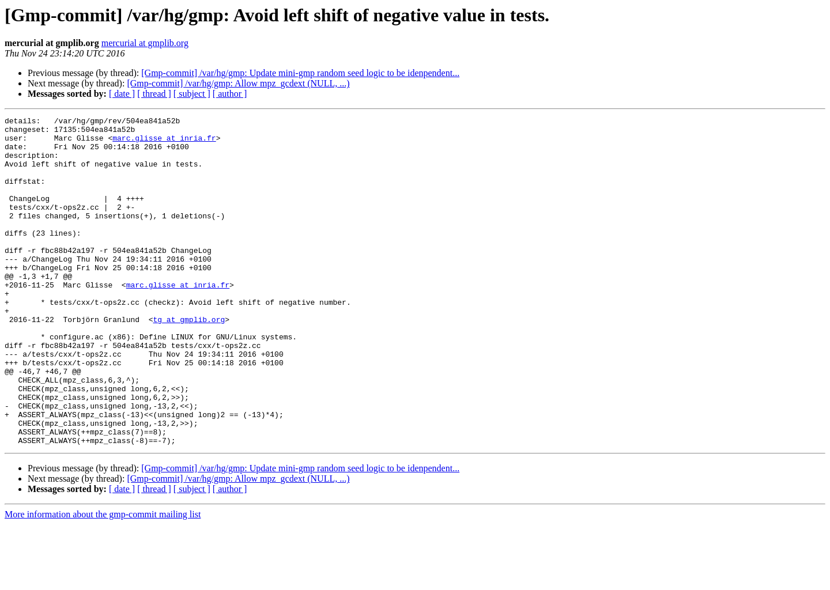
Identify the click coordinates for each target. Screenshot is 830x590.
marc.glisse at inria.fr (164, 143)
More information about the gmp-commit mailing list (103, 580)
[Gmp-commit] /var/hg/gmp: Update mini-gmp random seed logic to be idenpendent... (300, 73)
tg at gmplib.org (189, 360)
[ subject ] (191, 94)
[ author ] (230, 94)
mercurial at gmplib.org (144, 43)
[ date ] (122, 94)
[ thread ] (154, 94)
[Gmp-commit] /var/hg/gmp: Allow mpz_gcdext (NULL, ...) (238, 83)
